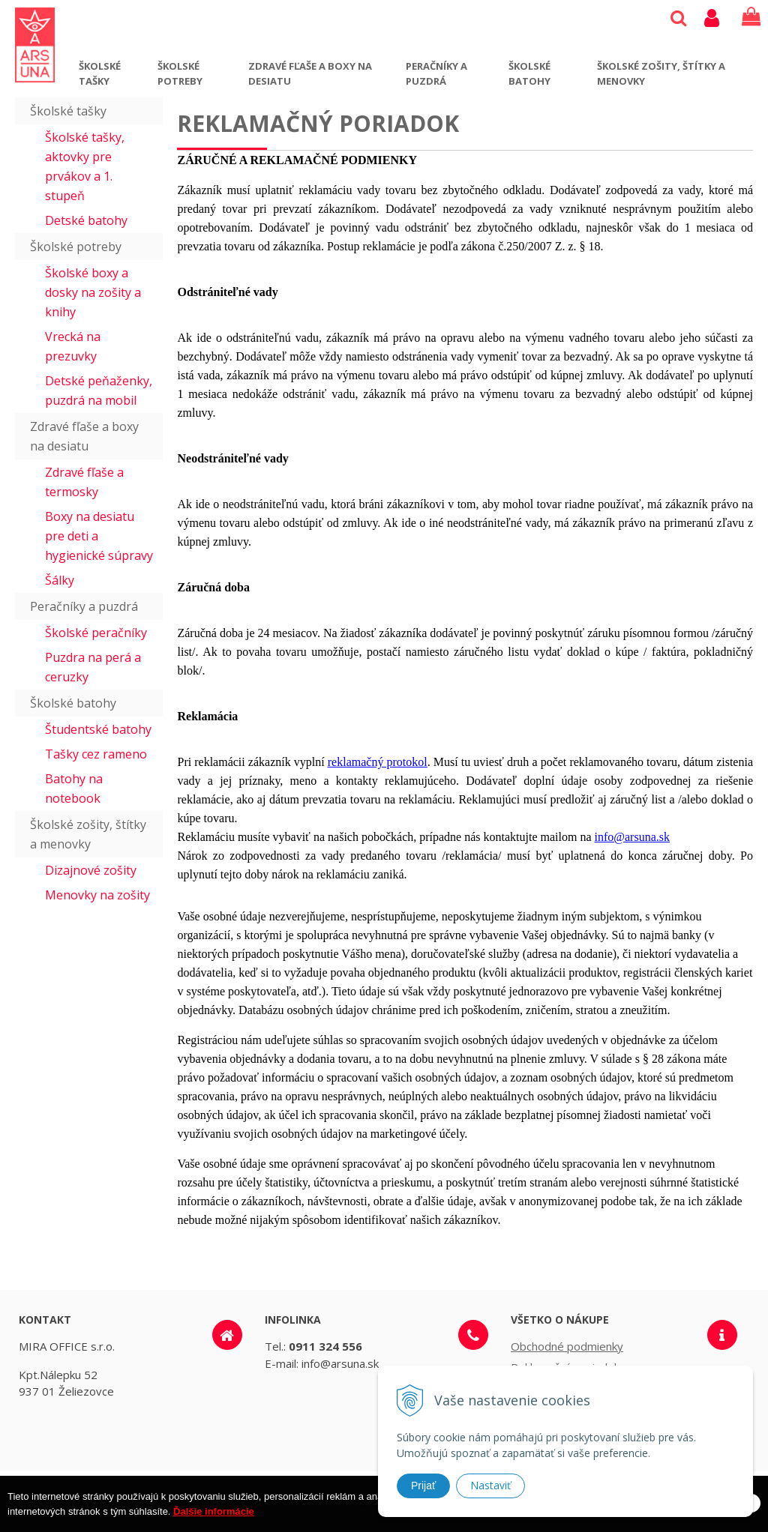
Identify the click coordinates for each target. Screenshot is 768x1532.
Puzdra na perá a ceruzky (93, 667)
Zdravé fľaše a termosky (84, 482)
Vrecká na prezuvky (72, 346)
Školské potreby (180, 73)
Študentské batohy (98, 729)
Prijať (423, 1486)
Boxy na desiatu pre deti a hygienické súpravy (99, 536)
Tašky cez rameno (96, 754)
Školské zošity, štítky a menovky (661, 73)
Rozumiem (714, 1519)
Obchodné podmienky (567, 1346)
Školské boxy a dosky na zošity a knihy (93, 292)
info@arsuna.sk (632, 836)
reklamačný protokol (378, 762)
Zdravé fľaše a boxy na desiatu (310, 73)
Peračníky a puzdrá (436, 73)
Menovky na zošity (97, 895)
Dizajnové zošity (90, 870)
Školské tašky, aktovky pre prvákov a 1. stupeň (84, 166)
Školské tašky (100, 73)
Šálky (59, 580)
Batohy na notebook (74, 788)
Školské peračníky (96, 632)
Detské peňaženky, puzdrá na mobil (98, 390)
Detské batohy (86, 220)
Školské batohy (529, 73)
